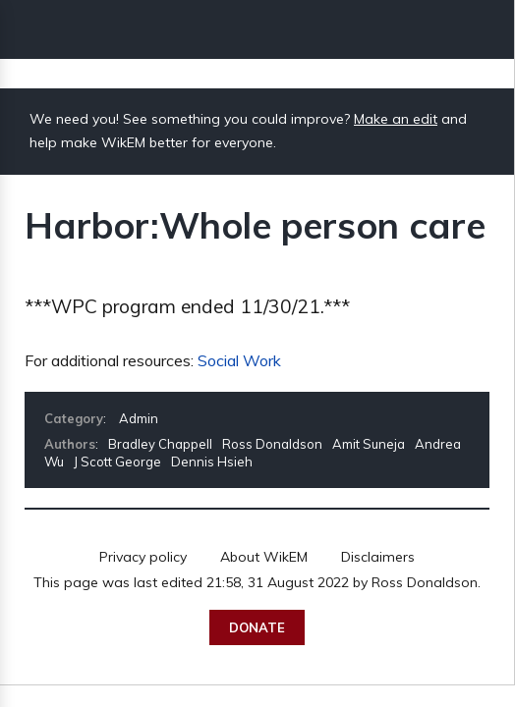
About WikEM (264, 557)
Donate (257, 627)
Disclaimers (378, 557)
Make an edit (395, 119)
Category (73, 418)
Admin (138, 418)
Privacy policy (143, 557)
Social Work (239, 360)
